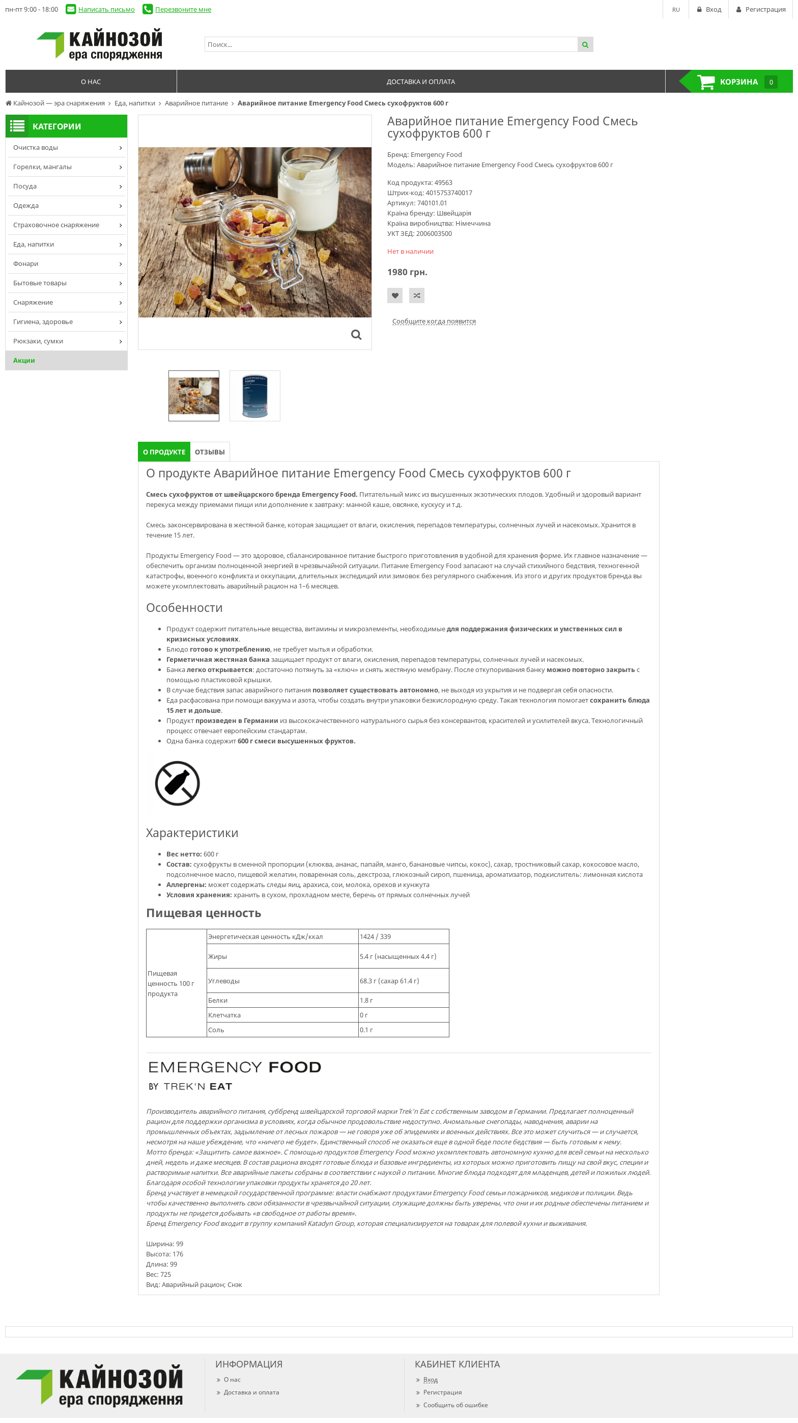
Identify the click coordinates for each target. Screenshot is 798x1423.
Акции (24, 360)
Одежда (26, 205)
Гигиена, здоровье (43, 321)
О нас (228, 1379)
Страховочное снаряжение (56, 224)
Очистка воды (35, 147)
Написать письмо (106, 9)
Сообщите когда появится (434, 321)
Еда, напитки (33, 244)
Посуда (25, 186)
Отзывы (210, 452)
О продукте (164, 452)
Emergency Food (436, 154)
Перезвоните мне (183, 9)
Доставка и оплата (247, 1392)
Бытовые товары (40, 282)
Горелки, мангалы (42, 166)
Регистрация (438, 1392)
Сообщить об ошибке (451, 1405)
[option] (193, 395)
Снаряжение (33, 302)
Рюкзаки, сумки (38, 340)
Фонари (25, 263)
